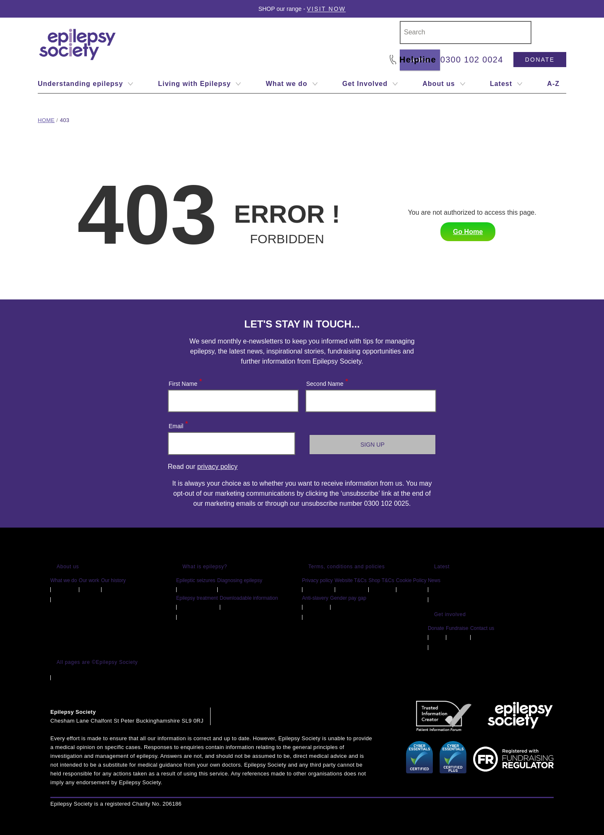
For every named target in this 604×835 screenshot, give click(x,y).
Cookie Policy (411, 580)
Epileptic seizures (195, 580)
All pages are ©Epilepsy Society (97, 662)
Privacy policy (317, 580)
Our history (113, 580)
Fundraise (457, 628)
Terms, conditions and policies (346, 567)
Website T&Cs (351, 580)
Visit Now (326, 8)
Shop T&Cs (381, 580)
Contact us (482, 628)
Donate (540, 59)
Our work (89, 580)
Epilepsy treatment (197, 598)
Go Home (468, 231)
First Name (185, 382)
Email (178, 424)
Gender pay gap (348, 598)
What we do (63, 580)
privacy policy (217, 466)
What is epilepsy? (204, 567)
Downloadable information (249, 598)
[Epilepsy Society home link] (78, 44)
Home (46, 120)
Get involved (450, 614)
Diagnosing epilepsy (239, 580)
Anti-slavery (315, 598)
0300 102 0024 (471, 59)
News (434, 580)
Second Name (326, 382)
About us (68, 567)
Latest (442, 567)
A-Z (553, 83)
